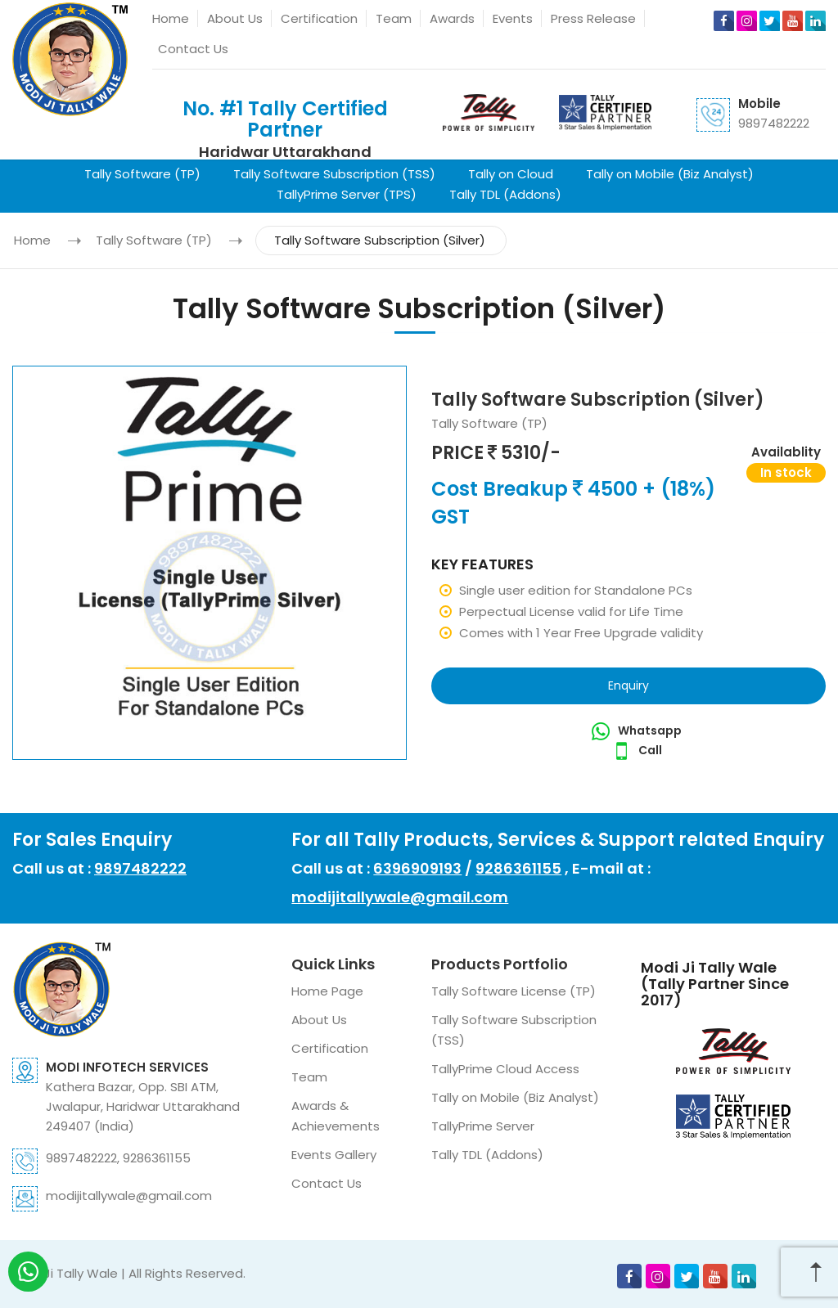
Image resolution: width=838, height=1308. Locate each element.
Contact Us (193, 48)
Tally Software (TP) (142, 173)
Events (513, 18)
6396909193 (417, 868)
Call (637, 750)
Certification (319, 18)
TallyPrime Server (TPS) (347, 194)
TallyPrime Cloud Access (505, 1068)
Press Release (593, 18)
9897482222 (773, 123)
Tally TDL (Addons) (505, 194)
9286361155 (518, 868)
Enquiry (628, 685)
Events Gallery (333, 1154)
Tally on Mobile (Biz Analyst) (670, 173)
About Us (235, 18)
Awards (452, 18)
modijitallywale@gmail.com (399, 897)
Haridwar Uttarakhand (285, 152)
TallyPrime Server (482, 1126)
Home (170, 18)
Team (394, 18)
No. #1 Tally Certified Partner (285, 119)
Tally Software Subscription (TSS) (334, 173)
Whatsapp (637, 731)
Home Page (327, 991)
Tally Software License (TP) (513, 991)
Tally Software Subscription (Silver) (379, 240)
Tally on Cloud (510, 173)
